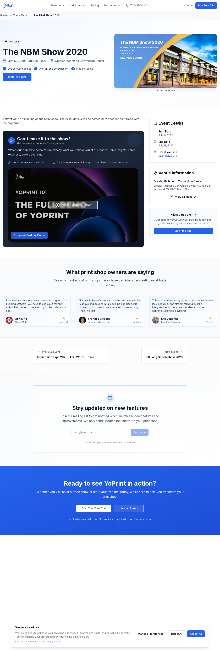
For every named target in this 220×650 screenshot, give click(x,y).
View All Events (129, 508)
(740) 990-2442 (137, 5)
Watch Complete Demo (73, 205)
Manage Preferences (150, 633)
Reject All (176, 633)
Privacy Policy (53, 641)
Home (3, 15)
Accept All (196, 633)
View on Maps (183, 196)
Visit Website (167, 156)
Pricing (95, 5)
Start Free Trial (206, 5)
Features (57, 5)
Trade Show (20, 15)
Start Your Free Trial (94, 508)
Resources (112, 5)
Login (189, 5)
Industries (77, 5)
